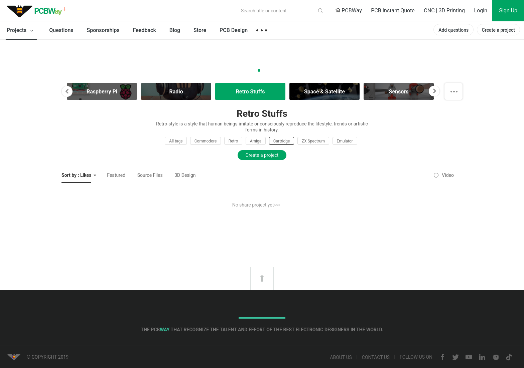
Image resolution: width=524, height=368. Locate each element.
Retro (233, 141)
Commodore (205, 141)
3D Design (184, 175)
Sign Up (508, 10)
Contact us (376, 357)
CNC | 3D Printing (444, 10)
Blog (174, 30)
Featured (116, 175)
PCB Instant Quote (393, 10)
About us (341, 357)
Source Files (150, 175)
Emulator (345, 141)
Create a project (498, 30)
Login (480, 10)
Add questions (453, 30)
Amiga (256, 141)
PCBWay (348, 10)
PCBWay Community (38, 10)
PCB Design (234, 30)
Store (199, 30)
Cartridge (281, 141)
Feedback (144, 30)
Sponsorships (103, 30)
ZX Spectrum (313, 141)
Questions (61, 30)
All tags (175, 141)
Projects (21, 31)
